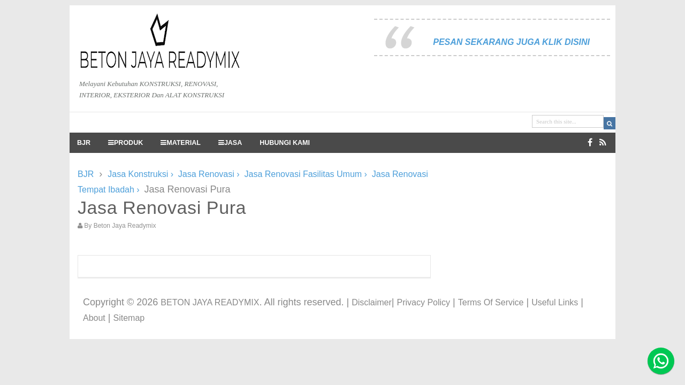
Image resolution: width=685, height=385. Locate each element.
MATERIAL (181, 143)
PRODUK (125, 143)
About (94, 317)
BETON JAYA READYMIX (210, 302)
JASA (230, 143)
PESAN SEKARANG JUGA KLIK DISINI (511, 42)
